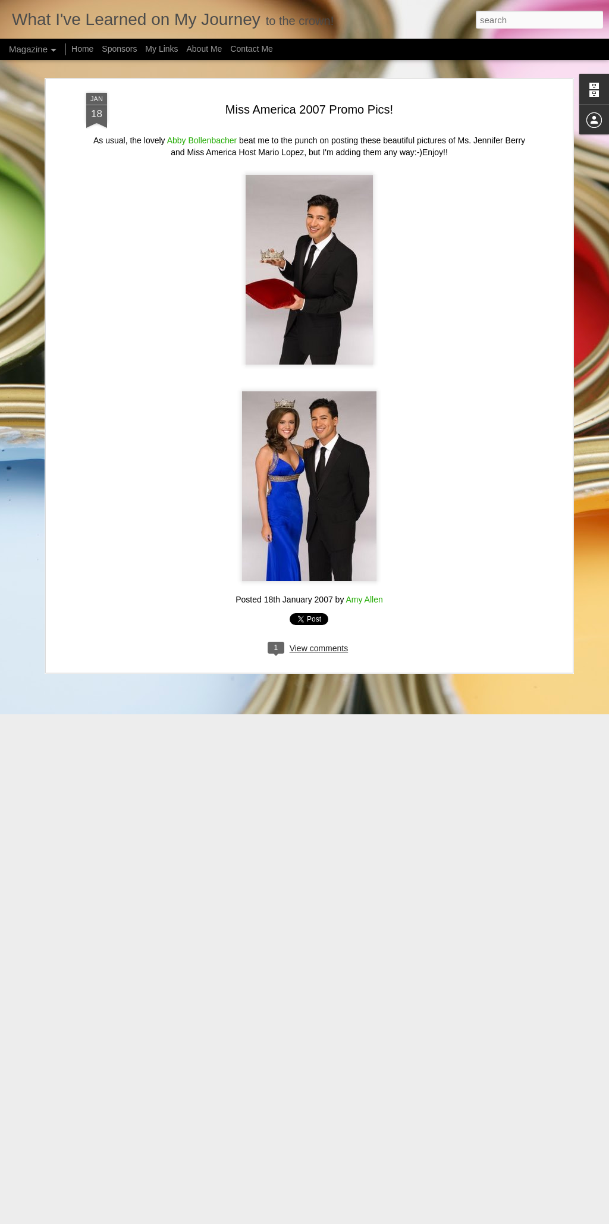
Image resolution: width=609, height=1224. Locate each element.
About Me (204, 49)
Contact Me (251, 49)
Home (82, 49)
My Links (161, 49)
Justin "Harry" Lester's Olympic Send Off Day (280, 1076)
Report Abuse (414, 1217)
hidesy (319, 1217)
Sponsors (119, 49)
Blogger (380, 1217)
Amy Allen (364, 498)
